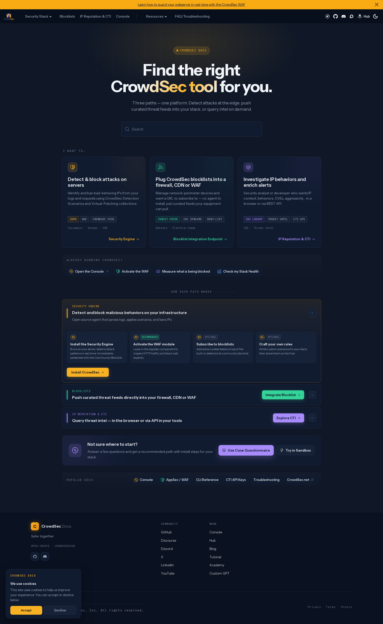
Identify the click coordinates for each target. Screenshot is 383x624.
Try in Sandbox (295, 451)
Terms (331, 607)
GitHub (166, 532)
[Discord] (45, 556)
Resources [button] (154, 16)
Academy (216, 565)
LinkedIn (167, 565)
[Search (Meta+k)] (191, 129)
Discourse (168, 540)
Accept (26, 610)
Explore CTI (289, 418)
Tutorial (215, 557)
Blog (212, 549)
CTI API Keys (236, 480)
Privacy (314, 607)
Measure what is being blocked (183, 272)
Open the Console (89, 272)
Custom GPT (219, 573)
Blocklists (67, 16)
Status (346, 607)
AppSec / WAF (174, 480)
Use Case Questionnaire (246, 451)
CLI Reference (207, 480)
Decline (60, 610)
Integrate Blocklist (283, 395)
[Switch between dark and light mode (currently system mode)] (375, 16)
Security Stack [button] (36, 16)
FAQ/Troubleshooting (192, 16)
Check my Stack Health (238, 272)
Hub (212, 540)
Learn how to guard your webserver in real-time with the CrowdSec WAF (191, 5)
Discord (167, 549)
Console (123, 16)
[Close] (376, 4)
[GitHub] (35, 556)
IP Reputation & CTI (95, 16)
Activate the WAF (132, 272)
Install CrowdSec (87, 372)
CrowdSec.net (300, 480)
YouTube (167, 573)
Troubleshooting (266, 480)
